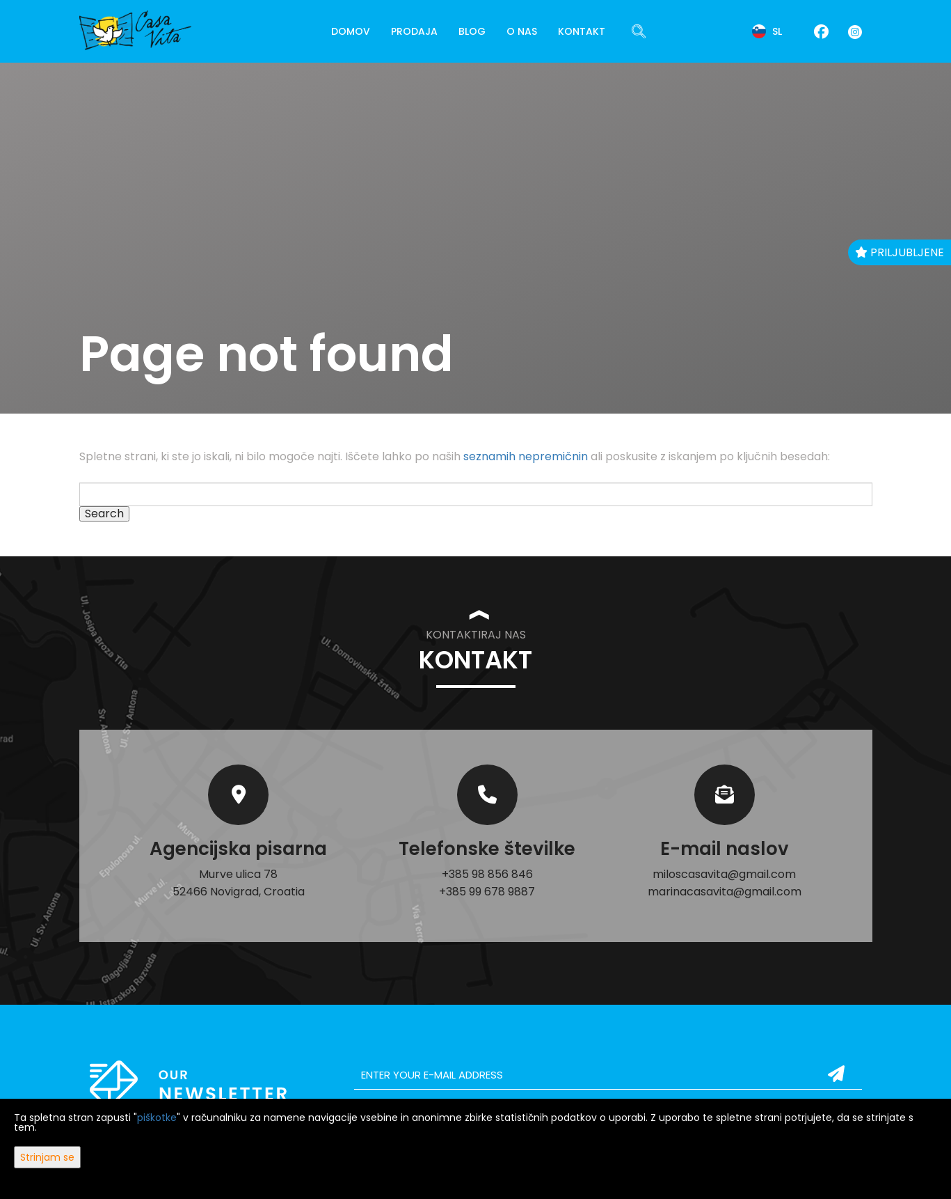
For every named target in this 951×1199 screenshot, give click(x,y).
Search (104, 514)
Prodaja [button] (414, 31)
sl (767, 31)
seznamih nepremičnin (525, 456)
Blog (472, 31)
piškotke (157, 1117)
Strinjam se (47, 1157)
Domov (350, 31)
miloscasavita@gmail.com (724, 874)
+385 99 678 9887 (487, 892)
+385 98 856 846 (487, 874)
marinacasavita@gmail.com (724, 892)
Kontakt (581, 31)
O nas (521, 31)
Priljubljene (899, 252)
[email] (608, 1075)
